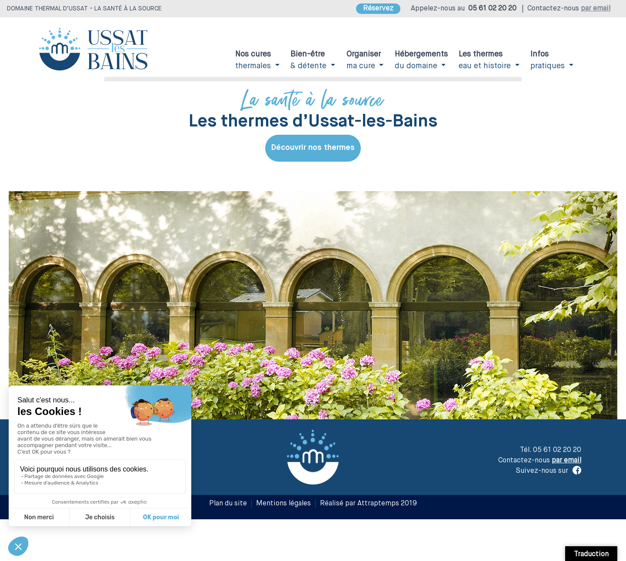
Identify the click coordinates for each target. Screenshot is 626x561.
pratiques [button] (548, 60)
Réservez (378, 8)
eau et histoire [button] (486, 60)
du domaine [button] (421, 60)
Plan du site (228, 503)
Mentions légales (283, 503)
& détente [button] (309, 60)
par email (595, 8)
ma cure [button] (363, 60)
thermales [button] (254, 60)
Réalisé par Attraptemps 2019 (368, 503)
